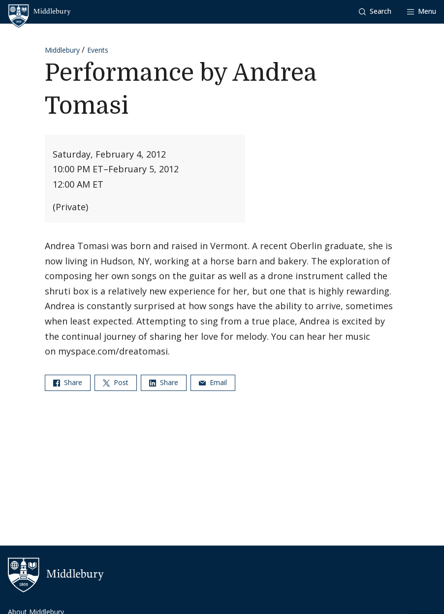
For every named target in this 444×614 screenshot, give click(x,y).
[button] (375, 11)
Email (213, 382)
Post (115, 382)
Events (97, 50)
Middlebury (62, 50)
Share (67, 382)
